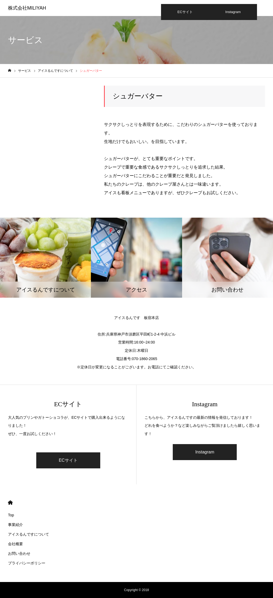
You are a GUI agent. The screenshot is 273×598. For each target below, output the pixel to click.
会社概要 (15, 544)
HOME (10, 502)
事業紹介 (15, 525)
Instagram (233, 12)
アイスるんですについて (28, 534)
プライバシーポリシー (26, 563)
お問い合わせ (19, 553)
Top (11, 515)
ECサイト (184, 12)
